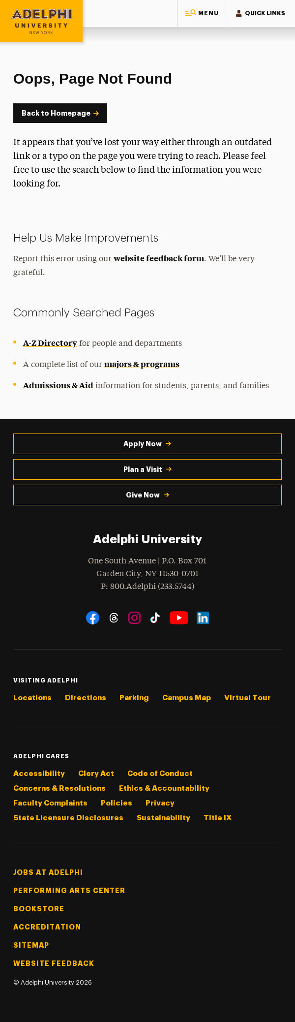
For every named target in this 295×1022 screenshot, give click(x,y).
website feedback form (159, 257)
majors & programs (141, 363)
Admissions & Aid (58, 384)
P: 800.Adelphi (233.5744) (147, 586)
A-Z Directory (50, 342)
